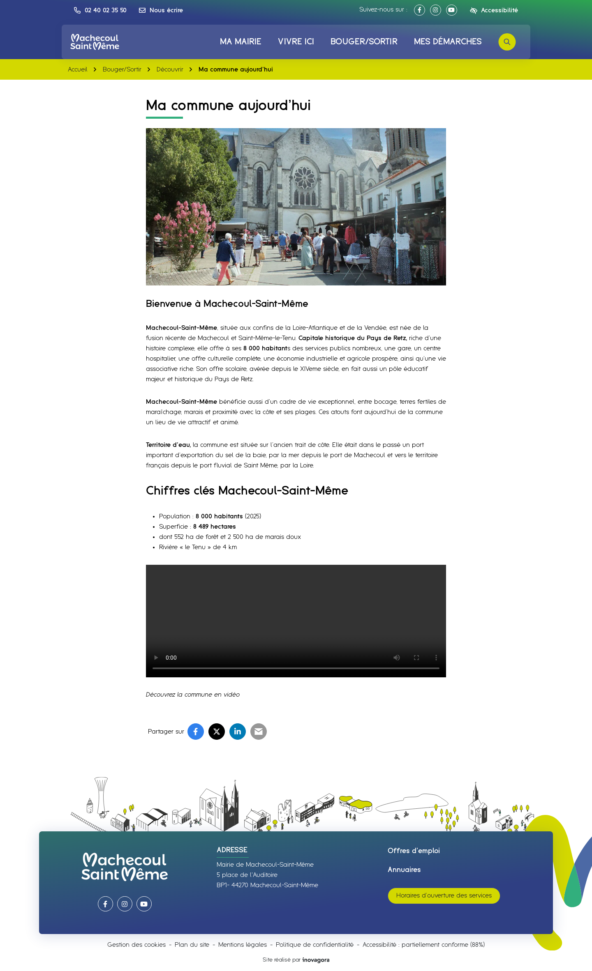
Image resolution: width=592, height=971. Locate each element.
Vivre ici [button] (296, 41)
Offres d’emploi (414, 851)
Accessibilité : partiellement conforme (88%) (424, 944)
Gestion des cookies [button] (136, 944)
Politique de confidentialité (315, 944)
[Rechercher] (507, 42)
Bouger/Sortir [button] (364, 41)
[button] (100, 10)
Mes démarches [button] (448, 41)
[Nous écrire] (161, 10)
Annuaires (404, 870)
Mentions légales (242, 944)
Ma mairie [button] (241, 41)
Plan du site (192, 944)
